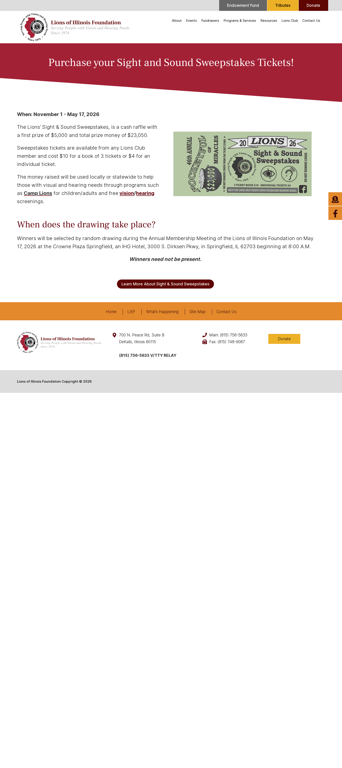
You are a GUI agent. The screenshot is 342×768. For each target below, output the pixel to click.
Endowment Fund (243, 5)
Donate (313, 5)
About (177, 20)
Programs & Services (239, 20)
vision (126, 193)
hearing (145, 193)
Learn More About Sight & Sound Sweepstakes (165, 284)
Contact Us (311, 20)
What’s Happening (162, 311)
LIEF (131, 311)
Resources (268, 20)
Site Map (197, 311)
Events (191, 20)
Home (111, 311)
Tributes (283, 5)
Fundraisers (210, 20)
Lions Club (289, 20)
